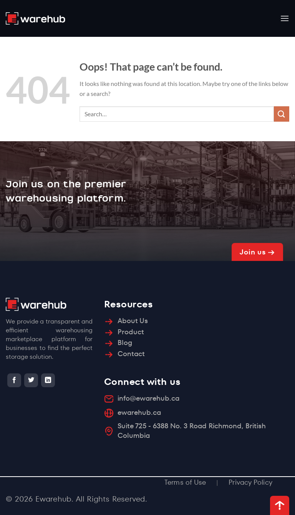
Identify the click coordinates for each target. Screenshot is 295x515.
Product (131, 332)
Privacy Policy (250, 482)
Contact (131, 353)
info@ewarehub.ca (148, 398)
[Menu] (284, 18)
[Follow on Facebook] (14, 380)
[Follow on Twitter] (31, 380)
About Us (133, 320)
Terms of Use (185, 482)
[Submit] (281, 113)
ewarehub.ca (139, 412)
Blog (125, 342)
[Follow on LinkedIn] (48, 380)
